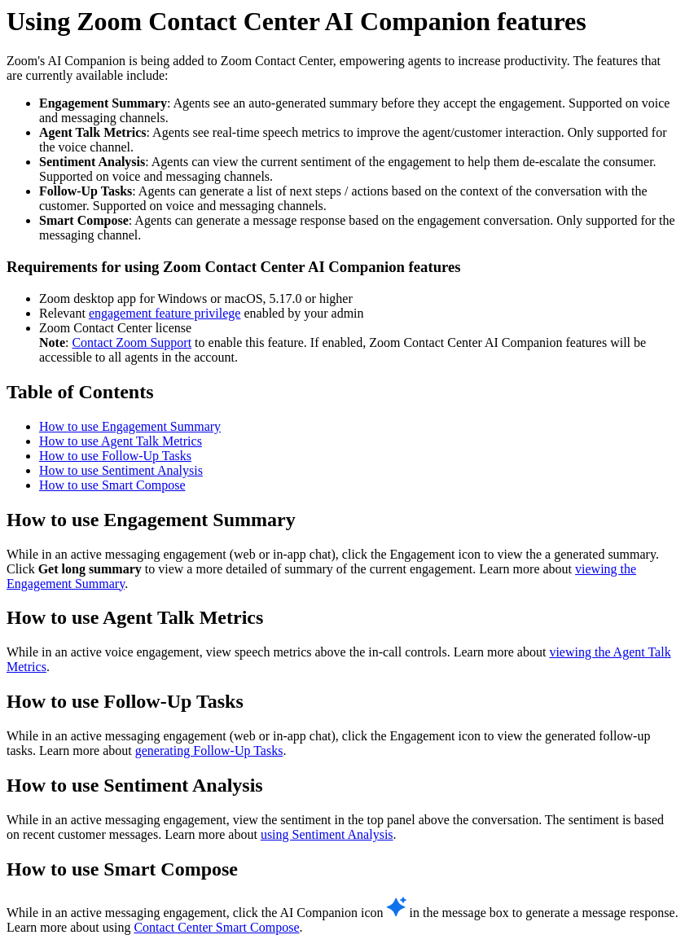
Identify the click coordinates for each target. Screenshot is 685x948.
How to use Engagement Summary (130, 426)
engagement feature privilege (165, 313)
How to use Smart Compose (112, 485)
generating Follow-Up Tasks (209, 750)
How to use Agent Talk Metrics (120, 441)
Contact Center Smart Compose (216, 927)
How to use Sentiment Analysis (121, 470)
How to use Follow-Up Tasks (115, 456)
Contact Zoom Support (131, 342)
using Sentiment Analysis (327, 834)
